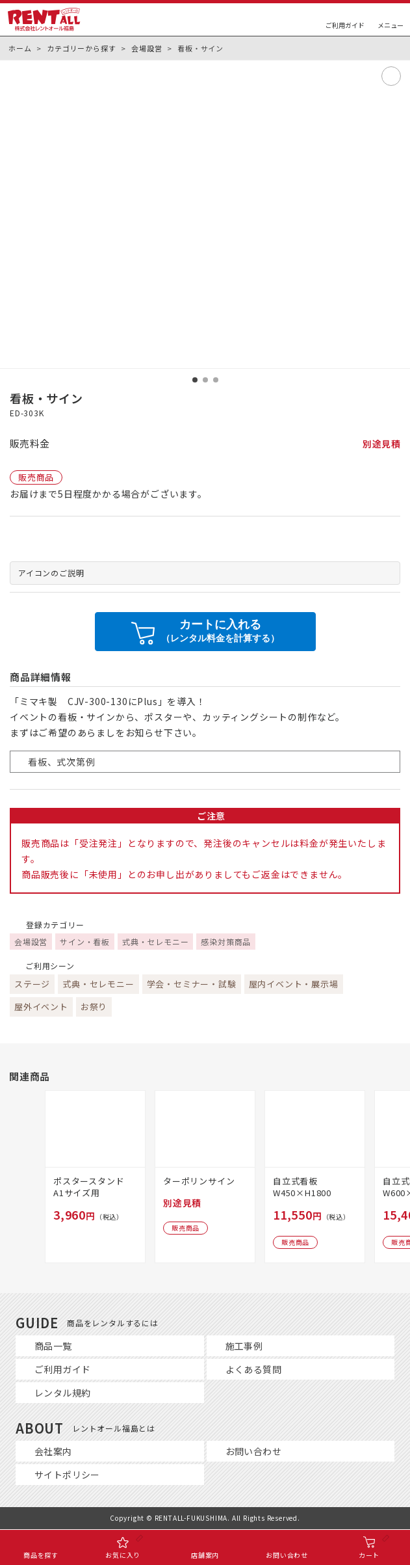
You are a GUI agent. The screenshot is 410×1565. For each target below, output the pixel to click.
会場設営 (146, 48)
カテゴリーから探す (81, 48)
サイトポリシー (67, 1474)
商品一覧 (53, 1345)
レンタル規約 (62, 1392)
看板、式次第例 (62, 761)
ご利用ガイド (62, 1369)
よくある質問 (253, 1369)
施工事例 (244, 1345)
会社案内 (53, 1451)
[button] (195, 379)
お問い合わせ (253, 1451)
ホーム (19, 48)
